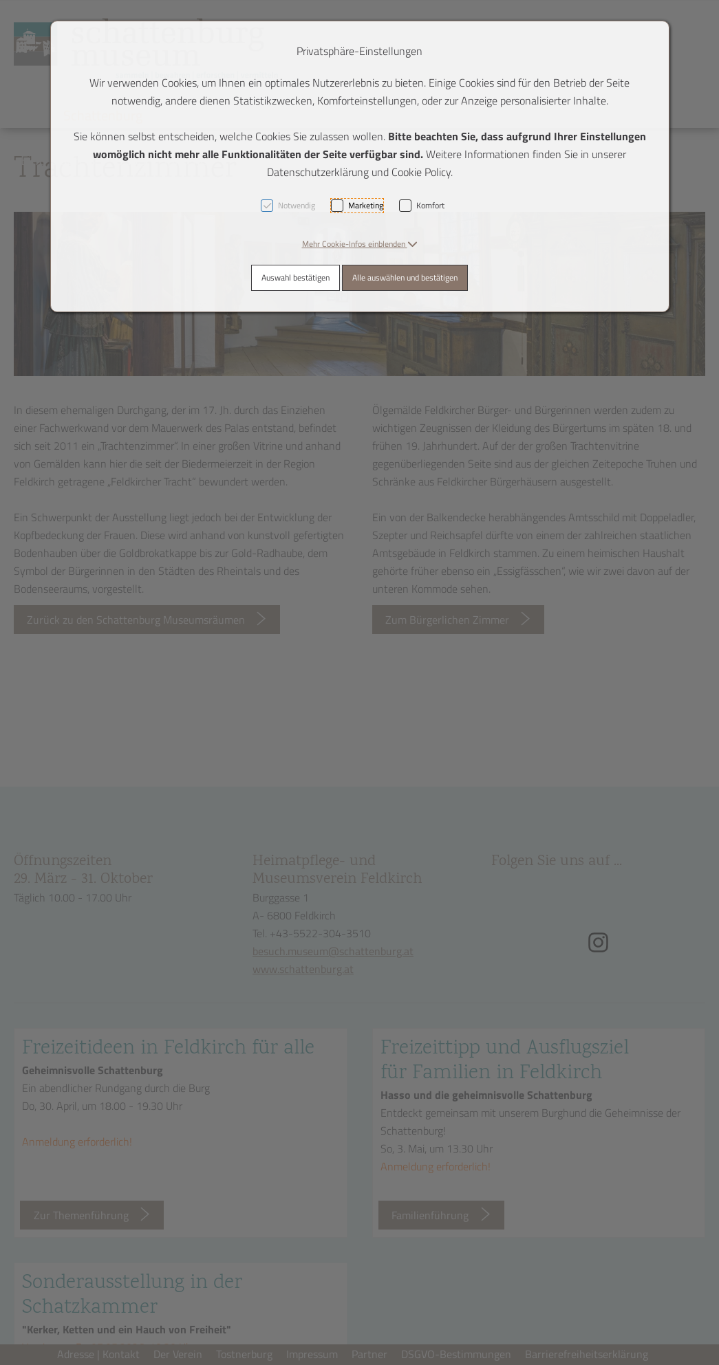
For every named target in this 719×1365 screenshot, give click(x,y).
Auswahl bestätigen (295, 277)
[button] (360, 243)
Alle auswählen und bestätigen (405, 277)
